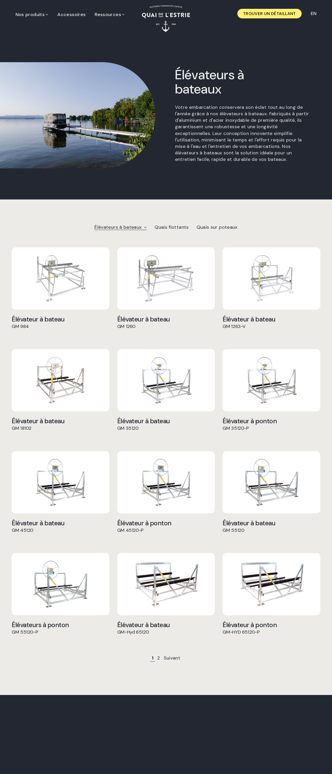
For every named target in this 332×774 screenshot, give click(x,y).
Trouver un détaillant (269, 13)
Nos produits (30, 14)
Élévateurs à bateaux (120, 227)
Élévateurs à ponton (60, 628)
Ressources (108, 14)
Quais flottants (172, 227)
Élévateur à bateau (60, 322)
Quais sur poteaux (217, 227)
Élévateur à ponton (271, 424)
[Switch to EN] (313, 13)
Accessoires (72, 14)
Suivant (172, 658)
